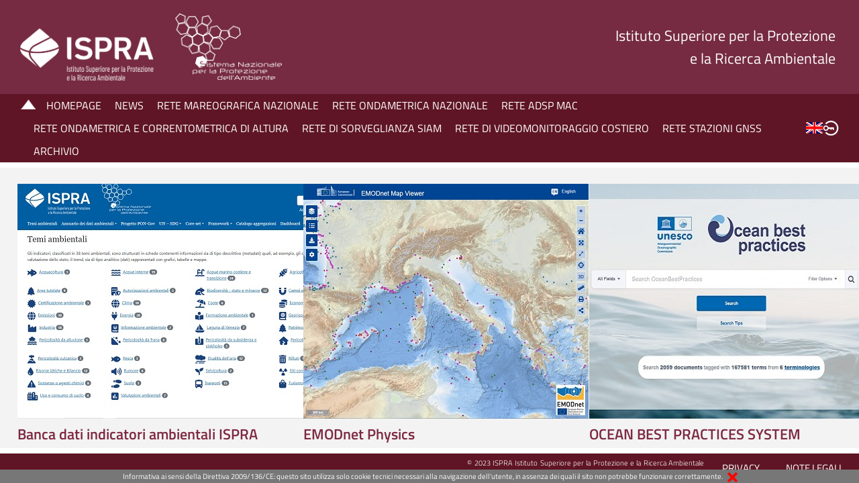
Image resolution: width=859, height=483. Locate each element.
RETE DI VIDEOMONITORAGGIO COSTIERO (552, 128)
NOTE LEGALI (814, 468)
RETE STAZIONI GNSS (712, 128)
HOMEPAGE (73, 105)
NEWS (129, 105)
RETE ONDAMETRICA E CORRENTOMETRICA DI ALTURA (161, 128)
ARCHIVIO (56, 151)
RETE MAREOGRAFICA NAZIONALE (238, 105)
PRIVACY (741, 468)
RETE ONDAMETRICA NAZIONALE (410, 105)
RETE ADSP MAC (539, 105)
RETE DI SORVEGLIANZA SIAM (372, 128)
